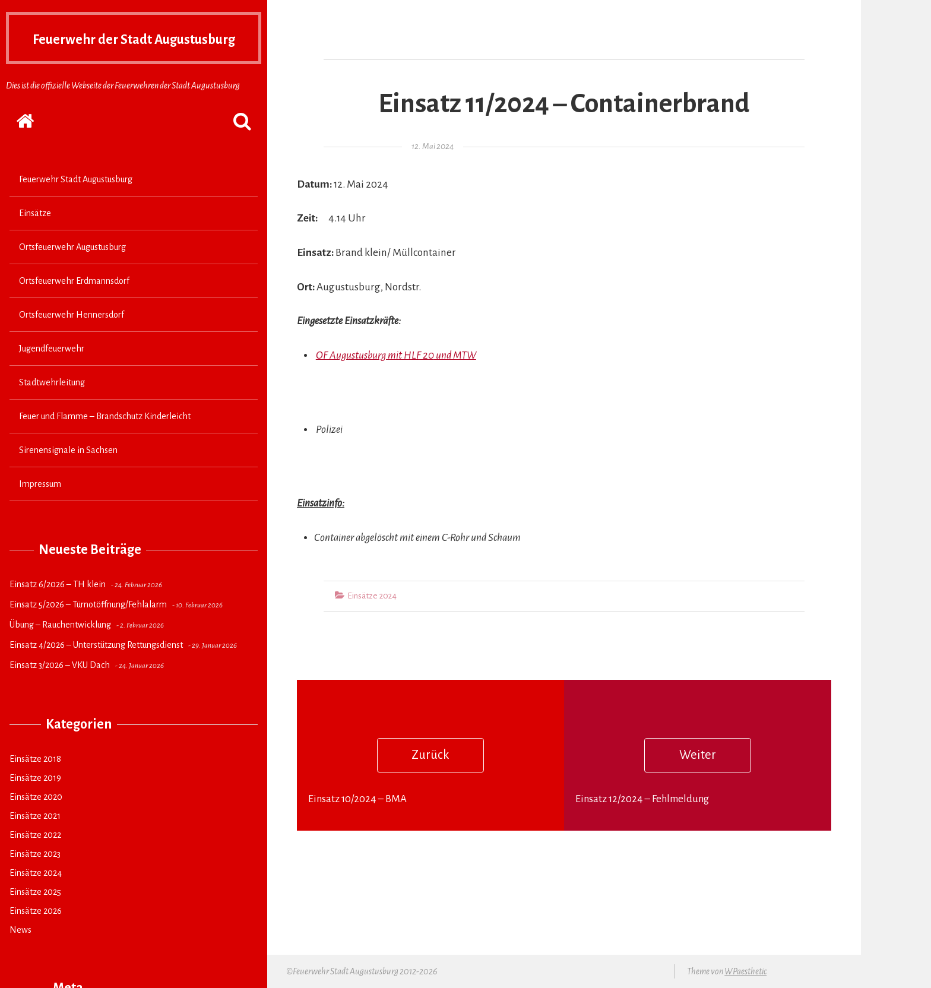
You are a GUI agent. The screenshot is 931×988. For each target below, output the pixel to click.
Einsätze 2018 (35, 782)
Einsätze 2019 (35, 801)
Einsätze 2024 (36, 896)
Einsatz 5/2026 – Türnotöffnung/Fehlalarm (88, 627)
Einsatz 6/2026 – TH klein (58, 607)
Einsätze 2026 (36, 934)
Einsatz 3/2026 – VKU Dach (60, 688)
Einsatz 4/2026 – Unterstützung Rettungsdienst (96, 668)
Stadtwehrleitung (52, 405)
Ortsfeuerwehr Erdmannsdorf (74, 304)
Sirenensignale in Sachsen (68, 473)
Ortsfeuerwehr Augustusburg (72, 270)
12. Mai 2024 (432, 146)
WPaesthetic (745, 971)
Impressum (40, 507)
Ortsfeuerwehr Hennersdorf (71, 338)
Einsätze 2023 (35, 877)
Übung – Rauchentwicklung (60, 648)
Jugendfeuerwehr (51, 371)
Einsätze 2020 (36, 820)
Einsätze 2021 (35, 839)
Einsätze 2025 (35, 915)
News (20, 953)
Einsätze (35, 236)
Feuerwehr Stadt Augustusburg (75, 202)
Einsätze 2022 (35, 858)
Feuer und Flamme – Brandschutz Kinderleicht (105, 439)
